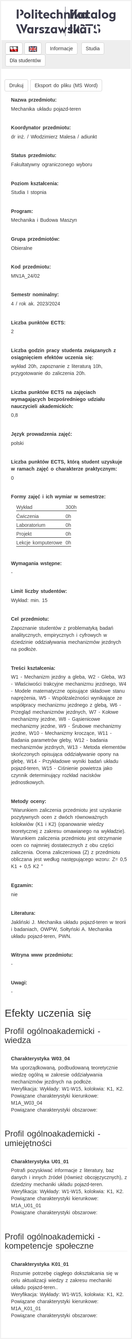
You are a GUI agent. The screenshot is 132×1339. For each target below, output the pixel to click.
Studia (93, 48)
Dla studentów (25, 60)
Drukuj (16, 85)
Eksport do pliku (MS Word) (66, 85)
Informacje (61, 48)
